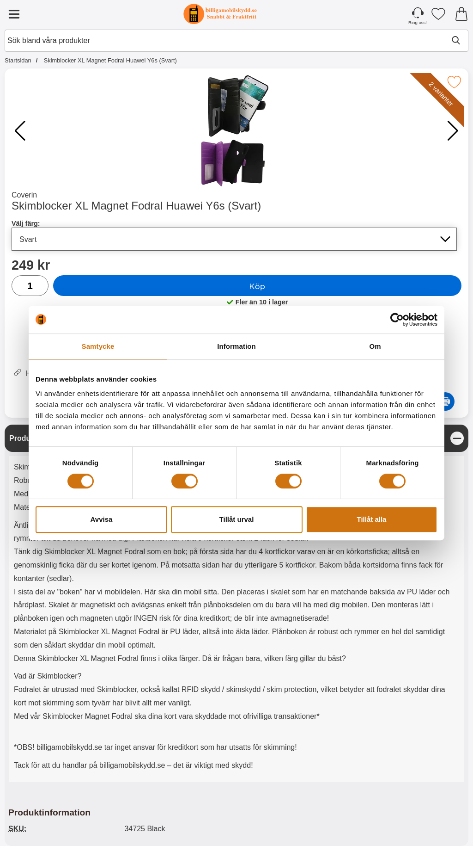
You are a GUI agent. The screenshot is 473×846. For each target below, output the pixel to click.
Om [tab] (375, 346)
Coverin (24, 195)
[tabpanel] (236, 605)
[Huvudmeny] (14, 14)
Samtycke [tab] (98, 346)
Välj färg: (26, 223)
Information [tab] (236, 346)
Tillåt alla (372, 519)
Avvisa (102, 519)
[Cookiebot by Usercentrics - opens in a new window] (397, 320)
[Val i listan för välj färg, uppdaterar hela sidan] (234, 239)
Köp (257, 286)
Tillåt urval (236, 519)
